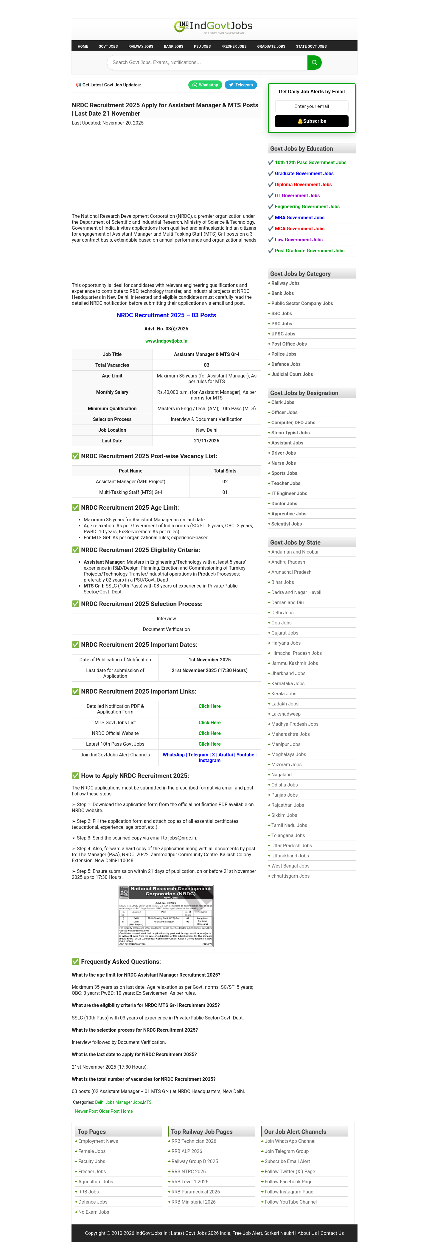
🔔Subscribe (311, 121)
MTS (147, 1102)
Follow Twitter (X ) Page (290, 1171)
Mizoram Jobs (286, 764)
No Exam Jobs (88, 8)
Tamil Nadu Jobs (289, 825)
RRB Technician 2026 (194, 1141)
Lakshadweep (286, 714)
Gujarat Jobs (284, 633)
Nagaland (281, 775)
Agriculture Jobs (95, 1182)
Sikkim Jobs (284, 815)
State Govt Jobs (311, 46)
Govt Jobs (108, 46)
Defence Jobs (93, 1202)
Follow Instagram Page (289, 1192)
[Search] (314, 62)
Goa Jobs (281, 623)
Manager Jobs (128, 1102)
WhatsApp (205, 85)
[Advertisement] (166, 166)
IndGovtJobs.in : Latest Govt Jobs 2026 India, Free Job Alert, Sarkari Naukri (215, 1233)
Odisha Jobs (284, 785)
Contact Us (332, 1233)
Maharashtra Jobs (290, 734)
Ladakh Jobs (285, 704)
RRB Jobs (88, 1192)
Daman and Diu (287, 602)
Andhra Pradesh (288, 562)
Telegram (241, 85)
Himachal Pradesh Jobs (296, 653)
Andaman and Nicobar (295, 552)
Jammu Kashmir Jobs (294, 663)
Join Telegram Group (287, 1151)
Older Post (109, 1111)
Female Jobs (91, 1151)
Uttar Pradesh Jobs (291, 845)
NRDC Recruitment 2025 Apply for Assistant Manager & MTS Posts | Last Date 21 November (165, 109)
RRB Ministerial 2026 (194, 1202)
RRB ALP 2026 (187, 1151)
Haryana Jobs (286, 643)
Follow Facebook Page (289, 1182)
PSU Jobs (202, 46)
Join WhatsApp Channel (290, 1141)
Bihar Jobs (282, 582)
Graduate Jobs (271, 46)
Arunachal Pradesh (291, 572)
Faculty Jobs (91, 1161)
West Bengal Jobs (290, 866)
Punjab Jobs (284, 795)
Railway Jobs (140, 46)
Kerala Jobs (283, 694)
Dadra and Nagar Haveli (296, 592)
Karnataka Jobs (288, 683)
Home (83, 46)
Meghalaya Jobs (288, 754)
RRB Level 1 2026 (190, 1182)
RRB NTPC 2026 (189, 1171)
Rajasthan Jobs (287, 805)
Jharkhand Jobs (288, 673)
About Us (307, 1233)
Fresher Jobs (233, 46)
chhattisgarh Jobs (290, 876)
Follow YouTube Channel (291, 1202)
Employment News (126, 8)
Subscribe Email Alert (287, 1161)
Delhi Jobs (104, 1102)
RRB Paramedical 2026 (196, 1192)
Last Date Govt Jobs (171, 8)
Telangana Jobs (288, 835)
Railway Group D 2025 (195, 1161)
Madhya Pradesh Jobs (294, 724)
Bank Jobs (173, 46)
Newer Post (86, 1111)
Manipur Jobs (286, 744)
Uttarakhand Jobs (290, 856)
